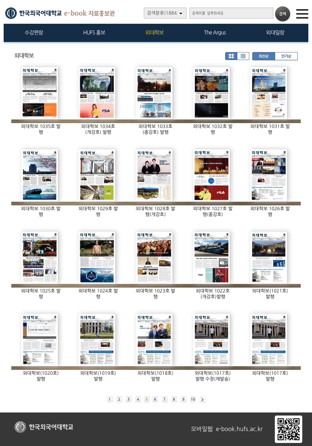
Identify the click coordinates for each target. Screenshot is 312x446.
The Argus (215, 32)
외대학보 (154, 32)
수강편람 (34, 32)
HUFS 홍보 (94, 32)
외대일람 (275, 32)
